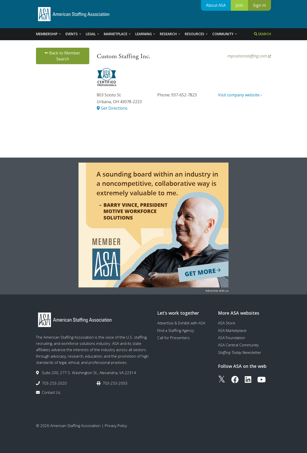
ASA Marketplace (232, 330)
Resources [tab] (196, 34)
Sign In (259, 5)
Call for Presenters (173, 337)
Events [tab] (74, 34)
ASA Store (226, 322)
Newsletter (239, 352)
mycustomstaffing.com (249, 56)
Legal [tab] (93, 34)
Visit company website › (240, 95)
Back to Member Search (62, 56)
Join (239, 5)
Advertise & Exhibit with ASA (181, 322)
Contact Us (51, 392)
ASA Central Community (238, 344)
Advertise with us (217, 290)
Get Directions (112, 108)
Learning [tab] (145, 34)
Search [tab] (262, 34)
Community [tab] (225, 34)
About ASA (216, 5)
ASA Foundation (231, 337)
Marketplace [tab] (117, 34)
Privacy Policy (116, 425)
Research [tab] (170, 34)
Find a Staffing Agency (175, 330)
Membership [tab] (49, 34)
